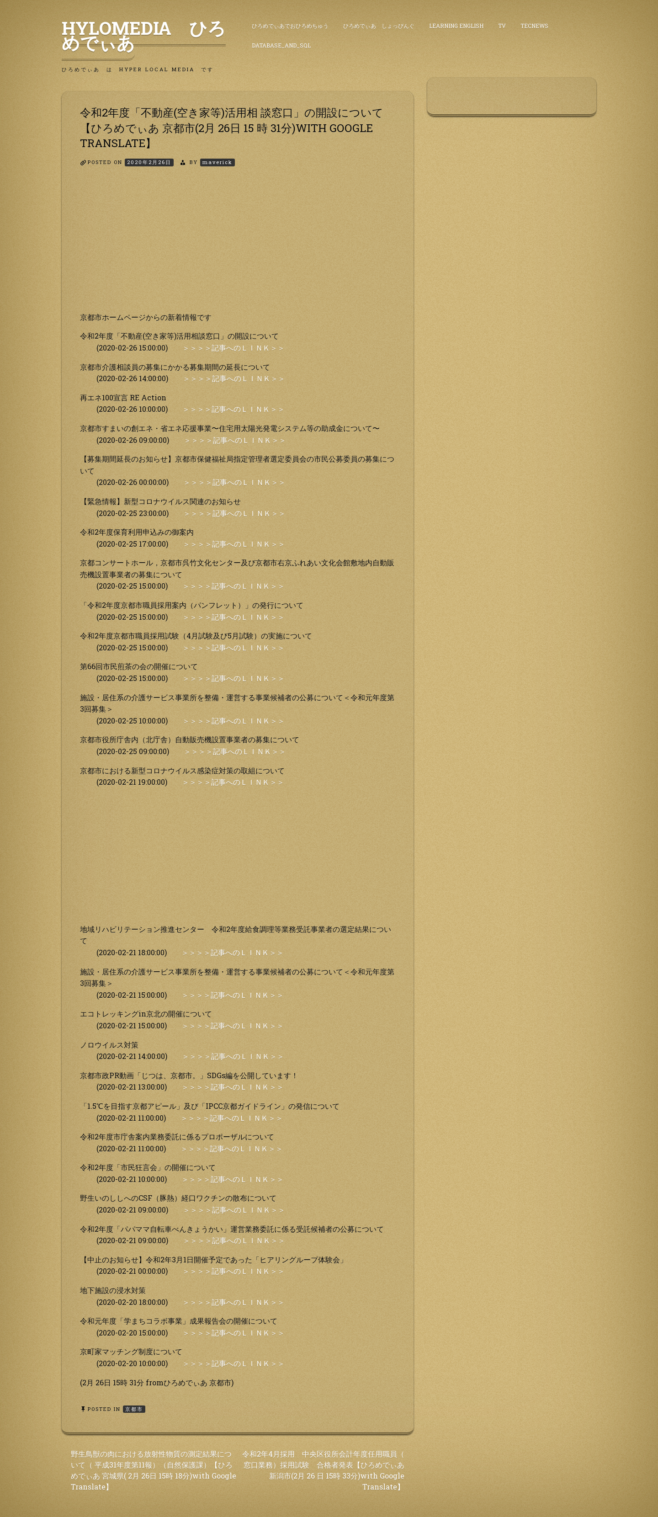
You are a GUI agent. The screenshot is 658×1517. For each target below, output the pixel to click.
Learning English (456, 25)
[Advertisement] (237, 247)
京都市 (134, 1408)
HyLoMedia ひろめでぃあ (144, 35)
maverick (217, 162)
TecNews (534, 25)
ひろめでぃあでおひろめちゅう (290, 25)
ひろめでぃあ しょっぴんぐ (378, 25)
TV (502, 25)
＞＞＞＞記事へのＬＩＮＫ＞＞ (233, 347)
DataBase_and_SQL (281, 45)
